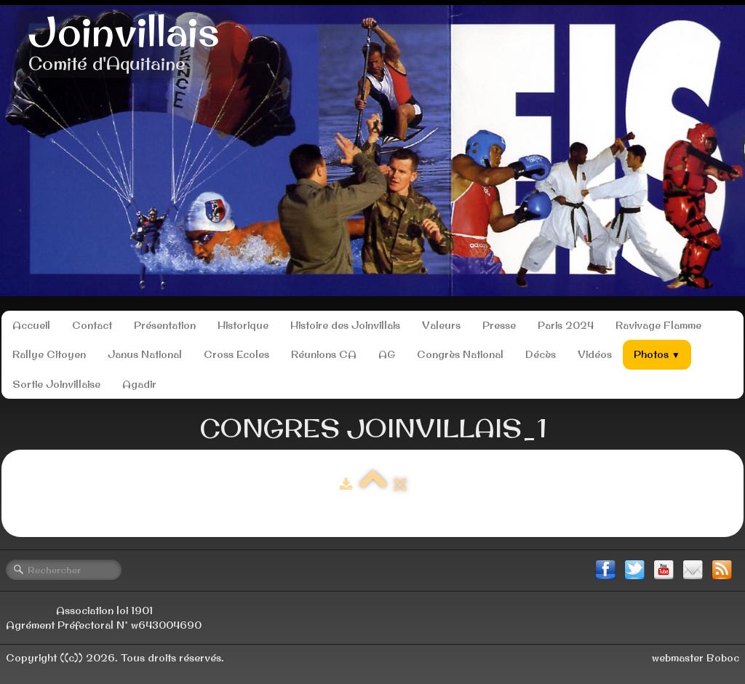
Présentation (165, 325)
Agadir (139, 384)
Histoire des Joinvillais (345, 325)
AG (386, 354)
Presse (499, 325)
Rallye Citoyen (49, 354)
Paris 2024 (566, 325)
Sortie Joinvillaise (56, 384)
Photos (657, 354)
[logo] (124, 45)
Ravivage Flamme (658, 325)
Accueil (31, 325)
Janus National (145, 354)
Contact (92, 325)
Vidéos (595, 354)
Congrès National (460, 354)
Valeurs (441, 325)
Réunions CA (323, 354)
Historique (243, 325)
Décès (540, 354)
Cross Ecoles (236, 354)
